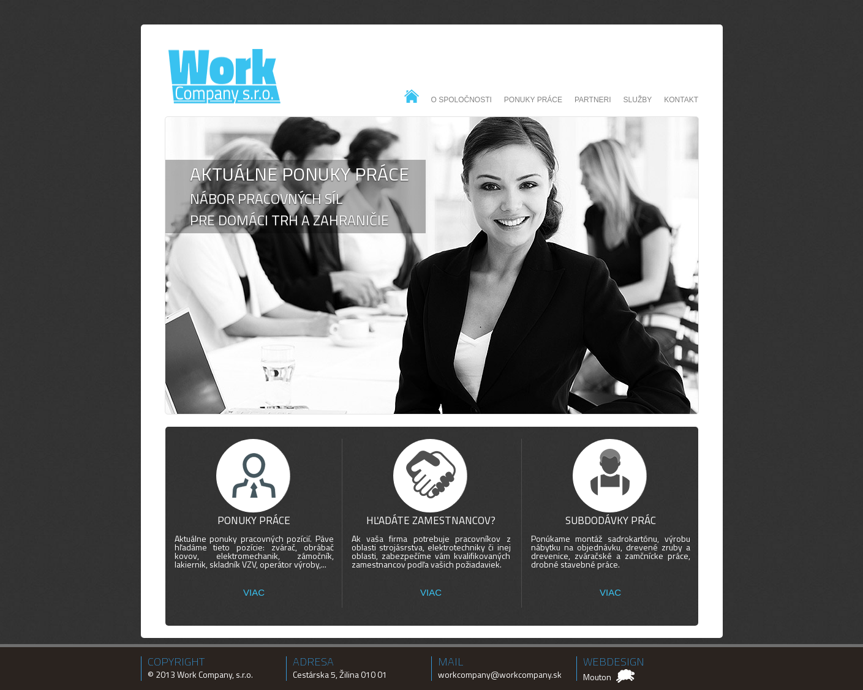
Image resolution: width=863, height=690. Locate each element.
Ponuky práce (533, 100)
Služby (638, 100)
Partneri (593, 100)
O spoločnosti (461, 100)
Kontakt (681, 100)
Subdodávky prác (610, 520)
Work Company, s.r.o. (215, 674)
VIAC (254, 592)
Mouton (597, 676)
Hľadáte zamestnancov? (431, 520)
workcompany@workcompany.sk (500, 674)
